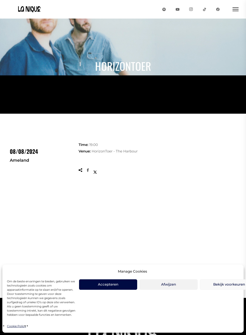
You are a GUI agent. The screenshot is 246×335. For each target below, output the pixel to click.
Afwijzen (168, 284)
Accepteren (108, 284)
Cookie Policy (16, 326)
